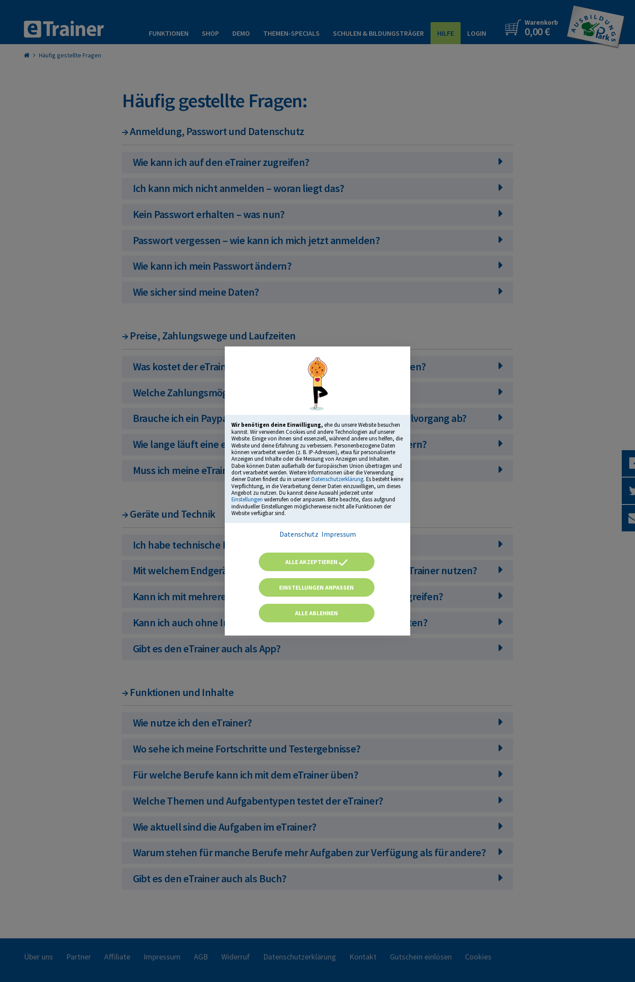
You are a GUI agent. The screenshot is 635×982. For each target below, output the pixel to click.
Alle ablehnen (316, 613)
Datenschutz (299, 534)
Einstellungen (247, 499)
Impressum (338, 534)
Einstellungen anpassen (316, 587)
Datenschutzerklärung (337, 478)
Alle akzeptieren (316, 562)
